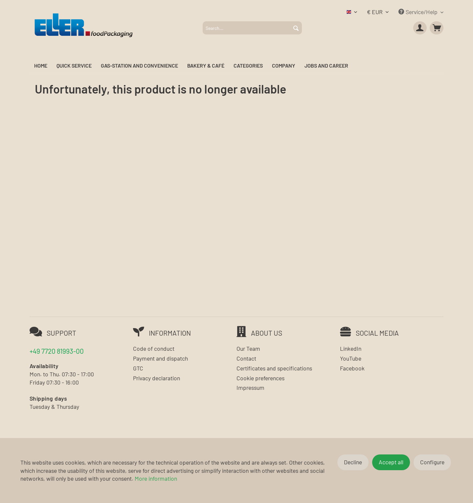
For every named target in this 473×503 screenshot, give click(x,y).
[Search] (296, 27)
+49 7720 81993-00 (57, 351)
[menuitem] (252, 27)
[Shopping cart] (436, 27)
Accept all (391, 462)
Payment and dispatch (160, 358)
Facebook (352, 368)
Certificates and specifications (274, 368)
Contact (246, 358)
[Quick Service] (74, 66)
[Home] (41, 66)
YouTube (350, 358)
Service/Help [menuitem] (418, 11)
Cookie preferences (260, 378)
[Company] (283, 66)
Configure (432, 462)
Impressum (250, 387)
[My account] (420, 27)
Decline (353, 462)
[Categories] (248, 66)
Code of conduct (153, 348)
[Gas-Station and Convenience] (139, 66)
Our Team (248, 348)
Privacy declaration (156, 378)
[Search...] (252, 27)
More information (156, 478)
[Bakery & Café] (206, 66)
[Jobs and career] (326, 66)
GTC (138, 368)
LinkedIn (350, 348)
